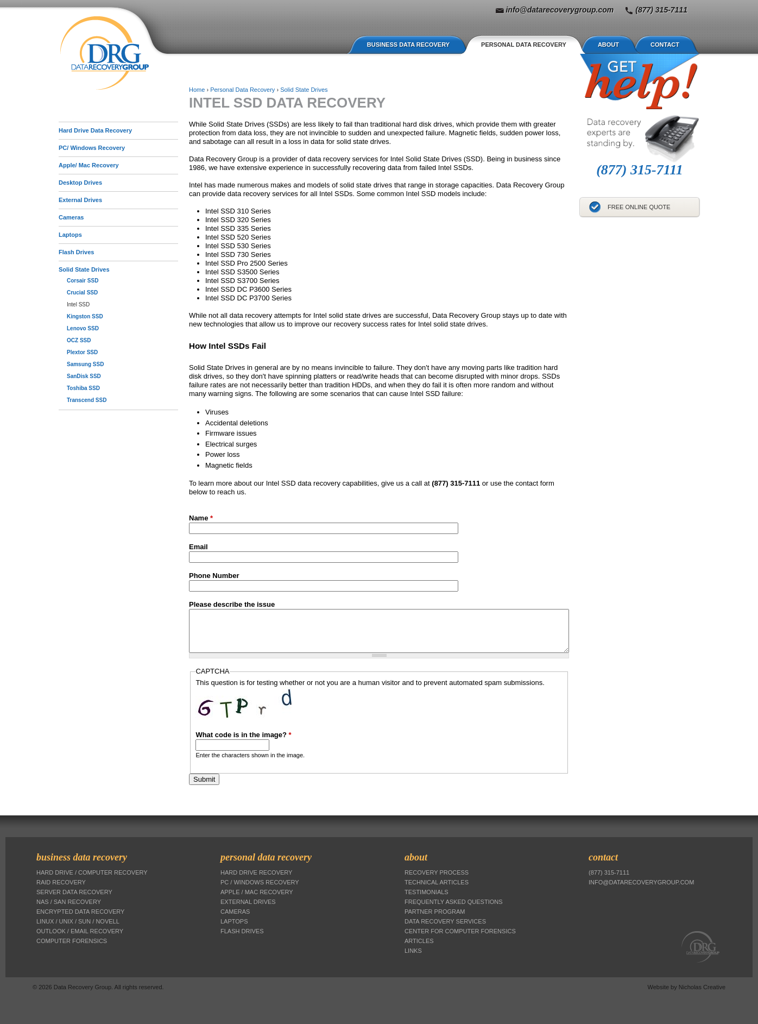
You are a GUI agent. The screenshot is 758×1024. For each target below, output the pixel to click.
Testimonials (427, 892)
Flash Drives (76, 252)
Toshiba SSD (83, 388)
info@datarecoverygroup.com (560, 9)
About (608, 44)
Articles (419, 941)
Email (198, 547)
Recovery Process (437, 872)
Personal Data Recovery (523, 44)
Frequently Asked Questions (454, 902)
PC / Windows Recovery (259, 882)
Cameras (71, 217)
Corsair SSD (82, 281)
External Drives (80, 200)
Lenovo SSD (83, 328)
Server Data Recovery (74, 892)
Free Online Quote (639, 207)
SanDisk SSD (84, 376)
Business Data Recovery (408, 44)
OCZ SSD (79, 340)
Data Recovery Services (445, 921)
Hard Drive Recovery (256, 872)
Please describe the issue (232, 604)
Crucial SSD (82, 293)
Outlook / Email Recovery (79, 931)
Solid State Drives (84, 269)
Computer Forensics (71, 941)
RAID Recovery (61, 882)
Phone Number (214, 575)
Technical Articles (437, 882)
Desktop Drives (80, 182)
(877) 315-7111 (661, 9)
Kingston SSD (85, 316)
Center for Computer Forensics (460, 931)
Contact (664, 44)
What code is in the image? (243, 735)
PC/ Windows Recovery (92, 148)
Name (201, 518)
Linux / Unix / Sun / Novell (77, 921)
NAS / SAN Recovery (68, 902)
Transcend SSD (86, 400)
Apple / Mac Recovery (256, 892)
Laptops (70, 234)
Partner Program (435, 911)
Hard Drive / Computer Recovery (92, 872)
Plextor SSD (82, 352)
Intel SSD (78, 304)
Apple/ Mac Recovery (89, 165)
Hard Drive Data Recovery (95, 130)
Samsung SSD (85, 364)
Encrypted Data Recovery (80, 911)
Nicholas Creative (702, 987)
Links (413, 950)
